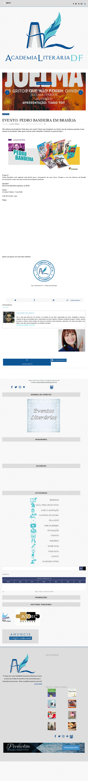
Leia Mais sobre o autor (25, 325)
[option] (44, 91)
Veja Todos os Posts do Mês (44, 591)
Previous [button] (7, 92)
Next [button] (81, 92)
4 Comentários (59, 360)
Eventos (6, 114)
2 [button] (44, 109)
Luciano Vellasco (14, 124)
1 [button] (41, 109)
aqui (15, 196)
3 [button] (47, 109)
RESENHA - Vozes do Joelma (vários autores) (44, 94)
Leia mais (38, 684)
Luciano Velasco (25, 313)
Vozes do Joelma (44, 83)
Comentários (73, 300)
